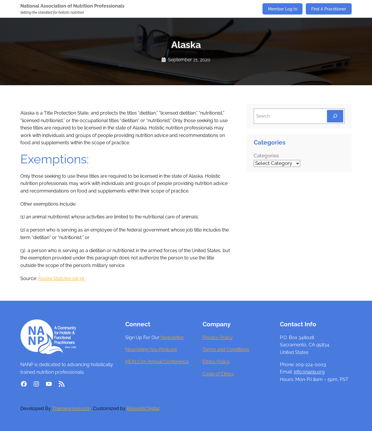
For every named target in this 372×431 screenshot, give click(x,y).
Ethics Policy (216, 361)
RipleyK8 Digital (143, 408)
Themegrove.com (71, 408)
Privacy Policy (218, 337)
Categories (266, 155)
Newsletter (172, 337)
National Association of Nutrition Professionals (72, 6)
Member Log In (282, 8)
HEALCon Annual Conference (157, 361)
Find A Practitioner (328, 8)
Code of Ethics (218, 374)
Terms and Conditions (226, 349)
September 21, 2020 (189, 60)
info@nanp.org (309, 372)
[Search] (335, 116)
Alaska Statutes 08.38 (61, 278)
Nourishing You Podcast (151, 349)
